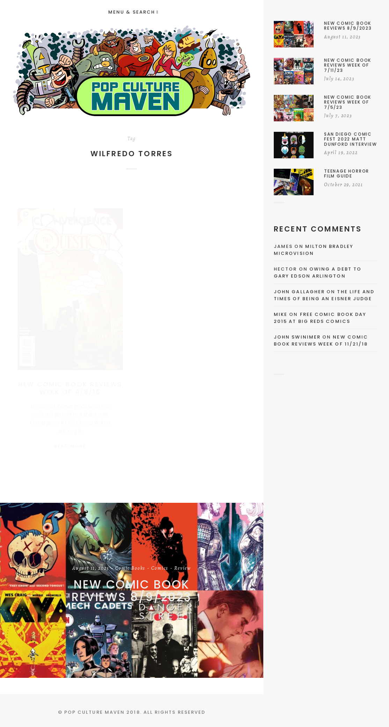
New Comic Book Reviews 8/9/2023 (132, 590)
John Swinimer (297, 337)
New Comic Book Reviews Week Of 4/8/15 (70, 381)
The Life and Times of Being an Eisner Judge (324, 295)
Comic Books (130, 568)
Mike (280, 314)
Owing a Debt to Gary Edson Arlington (317, 272)
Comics (159, 568)
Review (182, 568)
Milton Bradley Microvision (313, 250)
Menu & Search (133, 12)
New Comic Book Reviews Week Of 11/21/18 (321, 340)
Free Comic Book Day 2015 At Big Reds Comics (320, 318)
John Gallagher (299, 291)
